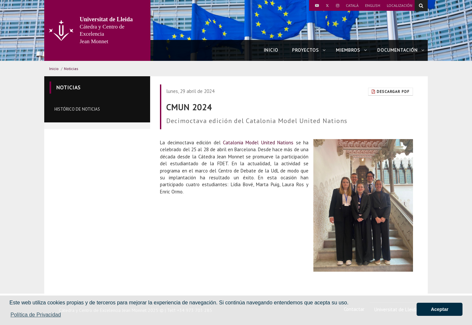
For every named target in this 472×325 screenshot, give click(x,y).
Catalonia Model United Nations (258, 142)
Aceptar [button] (439, 309)
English (372, 5)
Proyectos (309, 50)
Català (352, 5)
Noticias (71, 68)
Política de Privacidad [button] (35, 314)
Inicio (271, 50)
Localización (399, 5)
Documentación (400, 50)
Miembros (351, 50)
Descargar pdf (390, 91)
